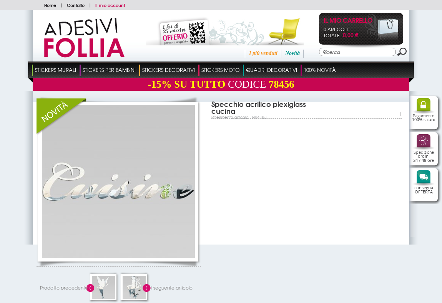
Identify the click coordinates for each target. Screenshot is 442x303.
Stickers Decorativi (168, 69)
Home (50, 5)
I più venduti (263, 53)
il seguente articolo (172, 287)
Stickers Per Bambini (109, 69)
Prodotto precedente (64, 287)
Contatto (76, 5)
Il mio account (110, 5)
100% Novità (320, 69)
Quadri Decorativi (271, 69)
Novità (292, 53)
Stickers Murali (55, 69)
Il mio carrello (348, 21)
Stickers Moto (220, 69)
